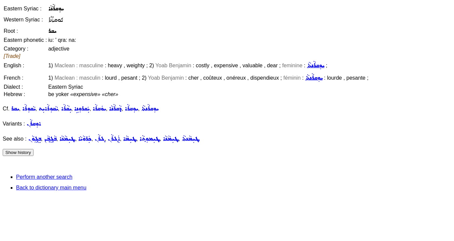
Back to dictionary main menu (51, 187)
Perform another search (44, 177)
